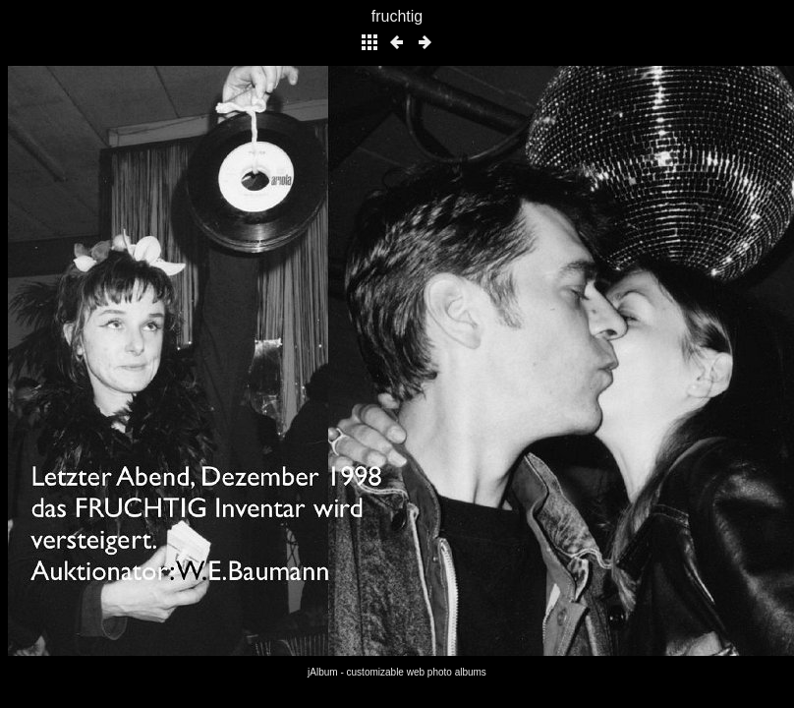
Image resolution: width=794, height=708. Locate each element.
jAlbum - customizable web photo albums (397, 672)
